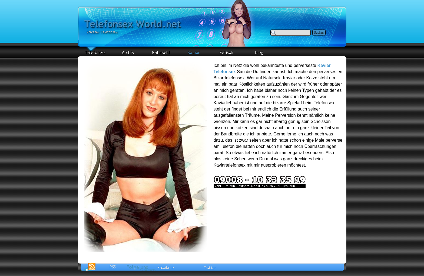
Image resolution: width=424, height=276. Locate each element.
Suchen (319, 32)
